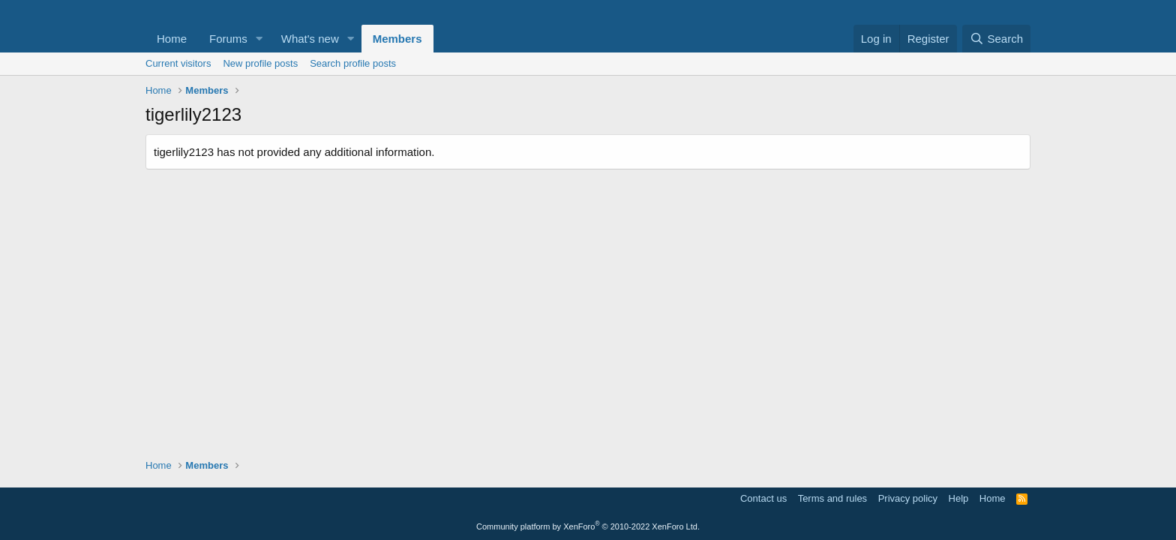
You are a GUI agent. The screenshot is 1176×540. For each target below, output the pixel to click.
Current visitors (178, 63)
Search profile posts (353, 63)
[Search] (996, 38)
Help (959, 498)
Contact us (763, 498)
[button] (259, 38)
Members (397, 38)
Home (172, 38)
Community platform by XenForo (588, 526)
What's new (310, 38)
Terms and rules (832, 498)
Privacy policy (908, 498)
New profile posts (260, 63)
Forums (228, 38)
